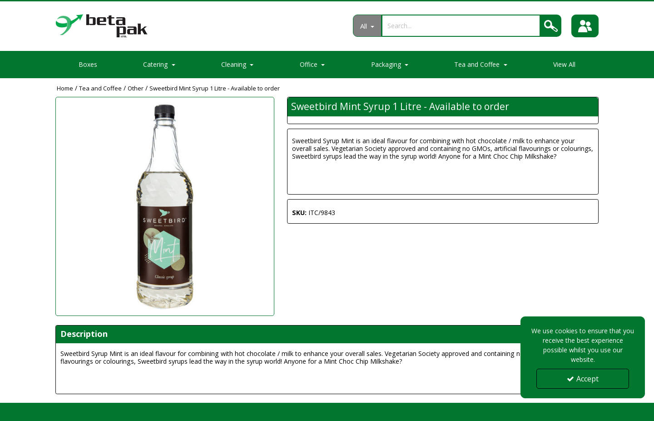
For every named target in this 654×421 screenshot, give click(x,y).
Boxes (88, 64)
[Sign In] (585, 26)
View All (564, 64)
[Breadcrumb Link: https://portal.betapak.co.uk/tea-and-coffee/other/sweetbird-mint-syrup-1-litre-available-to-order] (214, 88)
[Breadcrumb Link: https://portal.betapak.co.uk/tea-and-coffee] (100, 88)
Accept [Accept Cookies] (583, 379)
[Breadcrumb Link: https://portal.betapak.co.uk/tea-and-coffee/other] (136, 88)
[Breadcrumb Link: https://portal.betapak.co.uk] (65, 88)
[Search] (461, 26)
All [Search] (364, 25)
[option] (164, 206)
